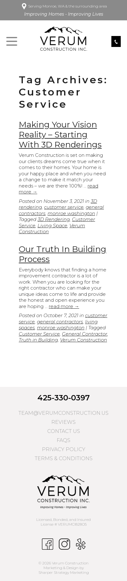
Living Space (52, 226)
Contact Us (63, 431)
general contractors (60, 322)
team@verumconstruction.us (63, 413)
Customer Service (39, 334)
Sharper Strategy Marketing (63, 572)
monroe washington (71, 213)
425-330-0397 (64, 397)
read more (64, 306)
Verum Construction (83, 340)
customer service (64, 207)
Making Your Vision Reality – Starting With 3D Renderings (60, 135)
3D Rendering (54, 219)
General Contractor (84, 334)
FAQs (63, 440)
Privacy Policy (63, 449)
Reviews (63, 422)
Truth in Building (38, 340)
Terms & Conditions (64, 458)
